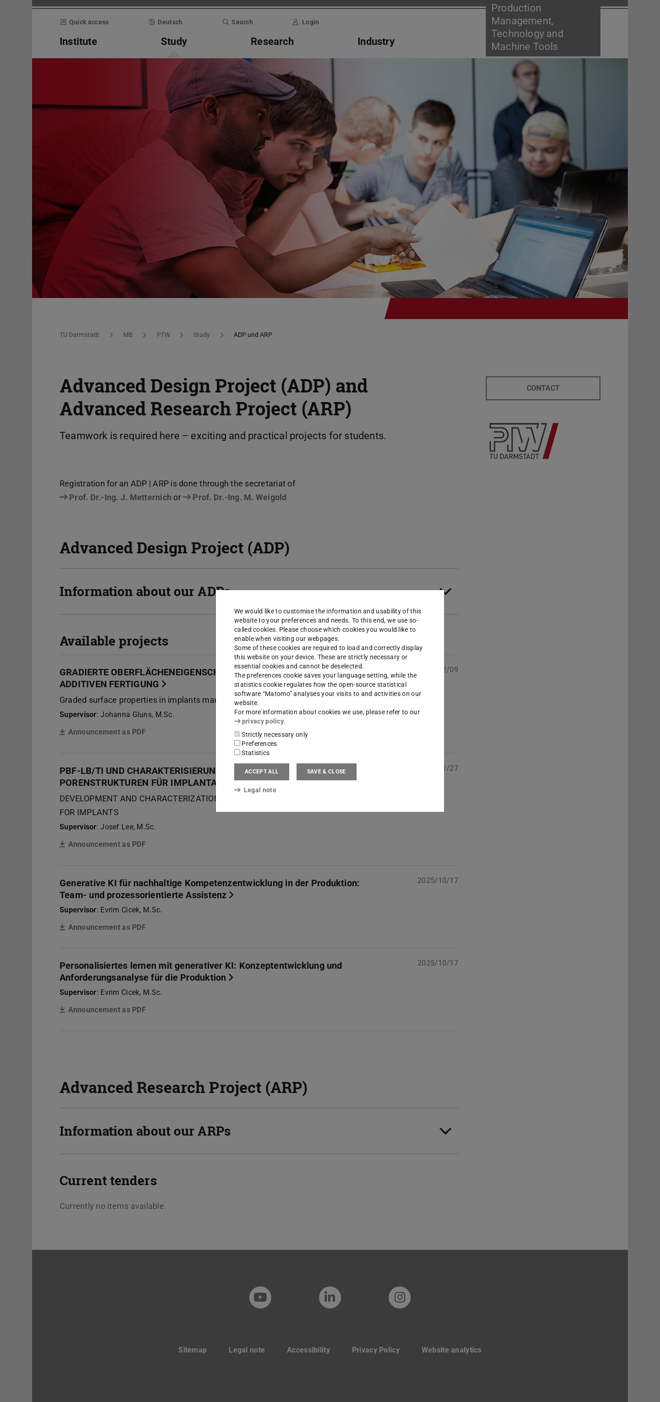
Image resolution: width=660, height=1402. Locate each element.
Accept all (262, 771)
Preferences (255, 743)
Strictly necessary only (271, 734)
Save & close (326, 771)
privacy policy (259, 721)
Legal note (255, 790)
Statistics (252, 752)
